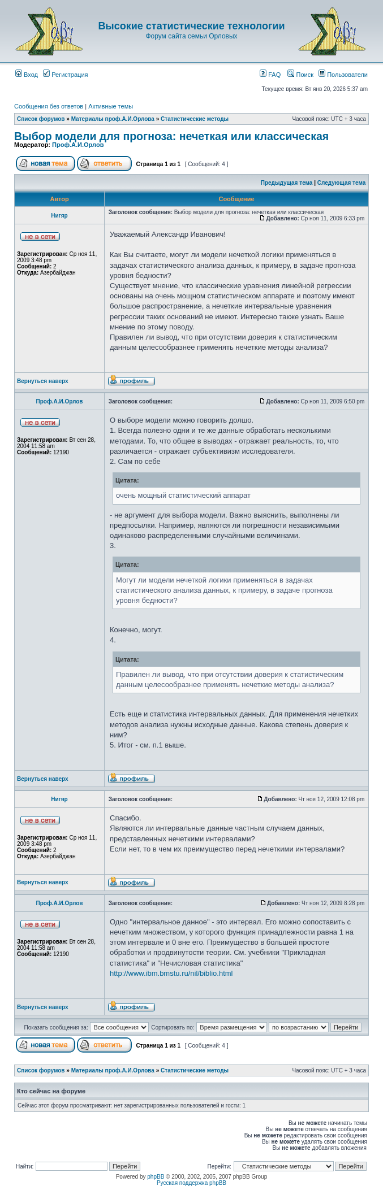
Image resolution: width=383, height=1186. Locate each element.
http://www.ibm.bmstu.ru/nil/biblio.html (171, 973)
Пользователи (343, 74)
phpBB (155, 1177)
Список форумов (41, 119)
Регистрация (65, 74)
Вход (26, 74)
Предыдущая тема (287, 183)
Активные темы (110, 106)
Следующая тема (341, 183)
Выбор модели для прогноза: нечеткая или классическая (171, 136)
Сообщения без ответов (48, 106)
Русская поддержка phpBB (191, 1183)
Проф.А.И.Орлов (78, 144)
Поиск (300, 74)
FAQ (270, 74)
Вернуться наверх (42, 381)
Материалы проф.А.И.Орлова (112, 119)
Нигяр (59, 215)
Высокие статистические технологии (191, 26)
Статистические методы (195, 119)
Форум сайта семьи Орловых (191, 36)
